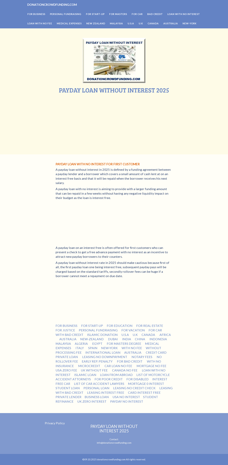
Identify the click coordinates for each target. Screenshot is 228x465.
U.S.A (125, 335)
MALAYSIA (63, 343)
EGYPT (97, 343)
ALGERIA (81, 343)
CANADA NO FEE (125, 370)
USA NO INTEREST (126, 397)
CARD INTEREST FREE (144, 392)
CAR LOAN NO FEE (119, 366)
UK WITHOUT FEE (94, 370)
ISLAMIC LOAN (85, 375)
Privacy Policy (55, 423)
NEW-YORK (109, 348)
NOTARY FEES (142, 357)
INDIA (126, 339)
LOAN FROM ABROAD (116, 375)
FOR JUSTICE (65, 330)
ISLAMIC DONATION (102, 335)
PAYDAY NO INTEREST (126, 401)
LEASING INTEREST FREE (105, 392)
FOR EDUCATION (119, 325)
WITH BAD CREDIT (69, 335)
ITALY (80, 348)
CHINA (140, 339)
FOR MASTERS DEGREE (124, 343)
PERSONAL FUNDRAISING (98, 330)
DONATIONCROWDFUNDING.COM (63, 9)
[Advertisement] (114, 117)
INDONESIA (159, 339)
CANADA (149, 335)
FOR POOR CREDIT (109, 379)
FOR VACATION (133, 330)
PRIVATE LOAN (67, 357)
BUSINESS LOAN (97, 397)
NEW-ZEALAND (92, 339)
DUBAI (113, 339)
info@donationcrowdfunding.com (114, 442)
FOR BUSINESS (66, 325)
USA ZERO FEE (66, 370)
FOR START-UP (92, 325)
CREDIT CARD (156, 352)
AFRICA (165, 335)
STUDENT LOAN (68, 388)
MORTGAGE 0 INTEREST (146, 383)
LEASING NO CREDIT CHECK (134, 388)
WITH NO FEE (132, 348)
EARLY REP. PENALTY (97, 361)
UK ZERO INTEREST (91, 401)
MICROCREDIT (89, 366)
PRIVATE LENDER (68, 397)
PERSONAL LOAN (96, 388)
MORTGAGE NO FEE (152, 366)
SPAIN (92, 348)
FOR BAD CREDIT (130, 361)
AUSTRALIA (67, 339)
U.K (135, 335)
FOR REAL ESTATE (149, 325)
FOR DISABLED (137, 379)
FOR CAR (155, 330)
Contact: (114, 432)
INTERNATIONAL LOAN (102, 352)
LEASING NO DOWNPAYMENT (105, 357)
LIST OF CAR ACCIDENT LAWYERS (99, 383)
